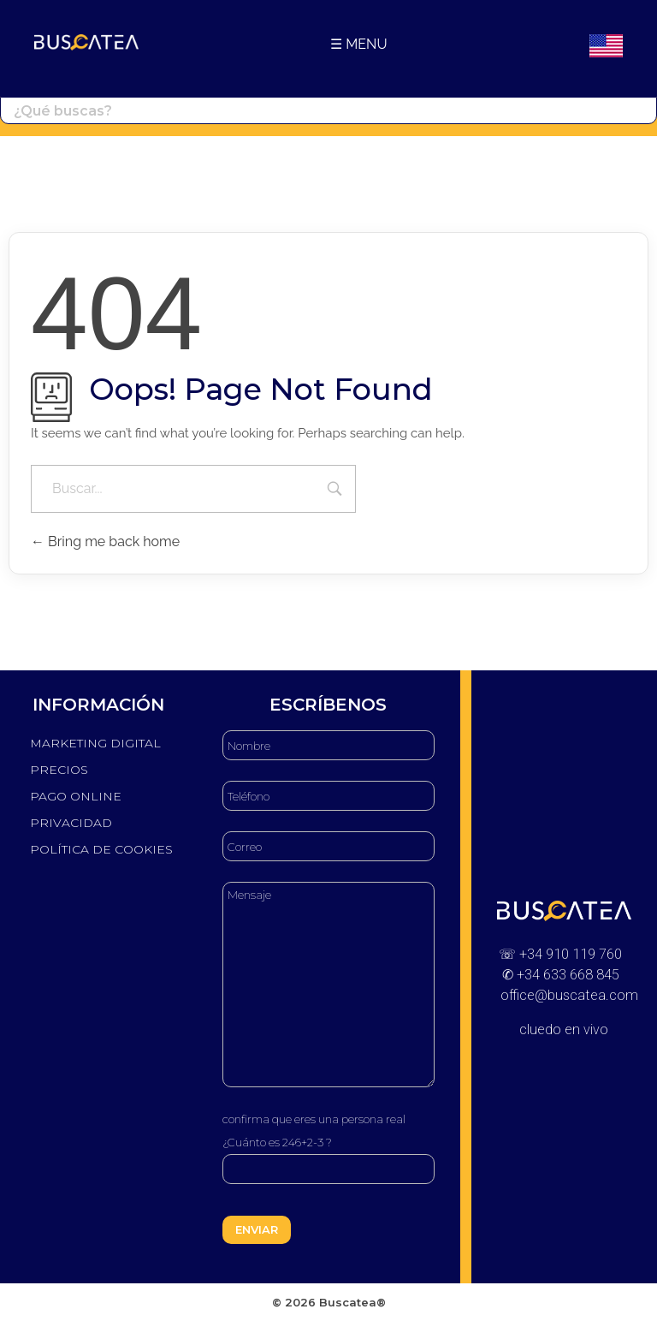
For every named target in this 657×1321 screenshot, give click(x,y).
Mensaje (328, 984)
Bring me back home (105, 541)
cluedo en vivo (563, 1029)
